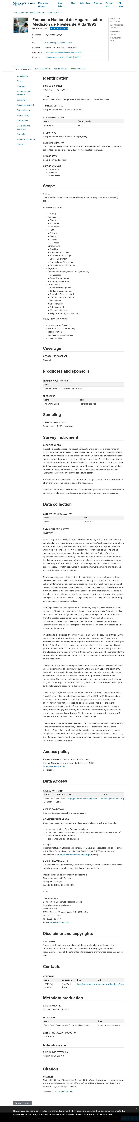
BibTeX (61, 1091)
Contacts (21, 134)
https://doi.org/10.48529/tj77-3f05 (58, 43)
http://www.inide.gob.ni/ (54, 766)
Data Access (22, 120)
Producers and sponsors (23, 93)
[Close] (137, 1108)
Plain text (68, 1091)
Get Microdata (59, 28)
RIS (56, 1091)
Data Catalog (61, 4)
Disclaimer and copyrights (23, 127)
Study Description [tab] (23, 69)
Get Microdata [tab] (78, 69)
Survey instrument (25, 105)
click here (107, 1114)
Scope (20, 81)
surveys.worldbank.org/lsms (111, 984)
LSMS (38, 13)
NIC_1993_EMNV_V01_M (50, 13)
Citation (20, 144)
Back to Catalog (22, 1103)
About (73, 3)
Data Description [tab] (42, 69)
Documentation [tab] (60, 69)
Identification (22, 76)
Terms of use (109, 4)
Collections (85, 3)
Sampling (21, 100)
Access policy (23, 115)
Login (121, 4)
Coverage (21, 86)
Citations (98, 3)
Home (15, 13)
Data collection (23, 110)
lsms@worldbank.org (114, 798)
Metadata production (26, 139)
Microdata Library (43, 5)
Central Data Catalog (27, 13)
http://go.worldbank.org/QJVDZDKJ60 (85, 798)
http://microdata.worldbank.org (74, 854)
